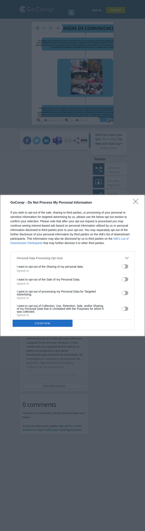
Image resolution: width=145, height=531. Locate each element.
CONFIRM (42, 323)
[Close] (137, 203)
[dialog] (72, 265)
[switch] (125, 266)
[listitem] (72, 258)
